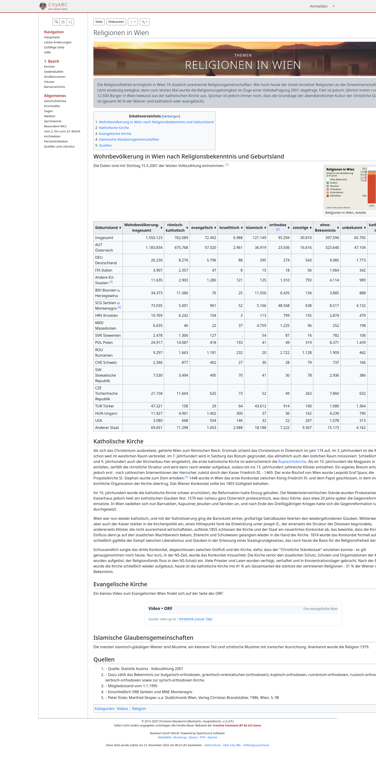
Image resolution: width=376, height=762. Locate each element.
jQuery (193, 737)
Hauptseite (52, 37)
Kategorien (104, 708)
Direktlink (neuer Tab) (195, 619)
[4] (119, 307)
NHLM (175, 733)
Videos (122, 708)
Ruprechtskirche (292, 461)
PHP (202, 737)
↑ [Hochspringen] (106, 668)
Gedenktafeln (53, 72)
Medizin (49, 116)
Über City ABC (232, 745)
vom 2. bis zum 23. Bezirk (62, 131)
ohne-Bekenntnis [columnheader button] (325, 227)
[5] (186, 477)
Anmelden (319, 6)
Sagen (48, 111)
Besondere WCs (55, 126)
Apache (212, 737)
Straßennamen (54, 77)
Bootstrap (180, 737)
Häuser (49, 82)
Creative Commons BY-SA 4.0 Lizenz (237, 725)
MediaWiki (164, 737)
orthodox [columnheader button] (277, 226)
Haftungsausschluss (256, 745)
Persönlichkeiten (56, 141)
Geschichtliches (55, 101)
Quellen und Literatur (59, 146)
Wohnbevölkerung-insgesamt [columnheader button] (141, 227)
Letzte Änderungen (58, 42)
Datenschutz (213, 745)
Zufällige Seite (54, 47)
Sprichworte (52, 121)
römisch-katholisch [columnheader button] (175, 227)
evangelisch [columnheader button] (202, 227)
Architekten (52, 136)
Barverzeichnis (54, 87)
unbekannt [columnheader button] (352, 227)
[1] (227, 165)
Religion (139, 708)
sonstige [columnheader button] (301, 227)
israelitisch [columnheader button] (229, 227)
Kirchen (49, 66)
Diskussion (116, 21)
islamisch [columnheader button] (254, 227)
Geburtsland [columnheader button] (106, 227)
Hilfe (47, 52)
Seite (99, 21)
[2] (278, 229)
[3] (111, 282)
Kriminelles (52, 106)
